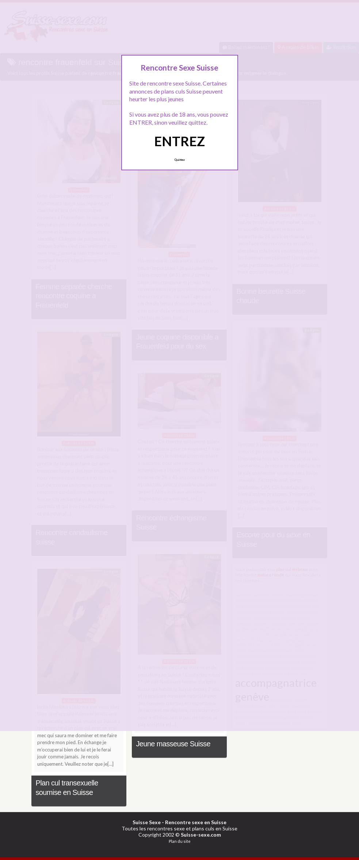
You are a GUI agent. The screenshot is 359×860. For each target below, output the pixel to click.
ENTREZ (179, 141)
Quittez (179, 160)
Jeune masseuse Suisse (173, 744)
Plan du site (180, 841)
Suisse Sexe (147, 822)
